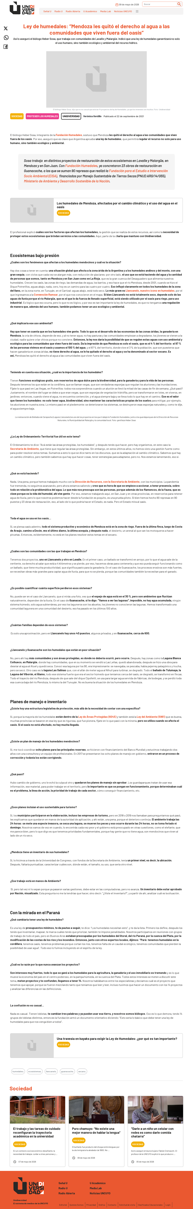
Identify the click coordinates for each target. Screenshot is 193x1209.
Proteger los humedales (42, 116)
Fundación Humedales (69, 135)
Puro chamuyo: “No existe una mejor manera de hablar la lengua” (96, 1130)
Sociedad (16, 116)
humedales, (18, 1071)
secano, (82, 1071)
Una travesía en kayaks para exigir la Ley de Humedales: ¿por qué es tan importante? (117, 1039)
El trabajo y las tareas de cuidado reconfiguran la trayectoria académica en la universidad (36, 1132)
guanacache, (67, 1071)
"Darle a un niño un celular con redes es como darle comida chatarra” (152, 1132)
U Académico (90, 11)
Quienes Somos (76, 1205)
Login (167, 1205)
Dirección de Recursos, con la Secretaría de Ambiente (107, 481)
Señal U (47, 11)
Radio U (59, 11)
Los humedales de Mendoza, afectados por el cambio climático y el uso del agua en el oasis (117, 205)
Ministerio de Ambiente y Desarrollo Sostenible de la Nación (66, 181)
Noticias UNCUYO (123, 11)
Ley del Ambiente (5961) (151, 716)
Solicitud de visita (127, 1205)
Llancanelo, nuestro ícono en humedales (150, 290)
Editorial (63, 1205)
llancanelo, (51, 1071)
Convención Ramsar (46, 294)
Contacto (112, 1205)
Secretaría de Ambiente (24, 448)
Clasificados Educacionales (150, 1205)
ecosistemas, (34, 1071)
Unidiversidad (71, 116)
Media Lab (105, 11)
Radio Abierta (73, 11)
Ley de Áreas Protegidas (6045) (97, 716)
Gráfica (102, 1205)
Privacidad (91, 1205)
